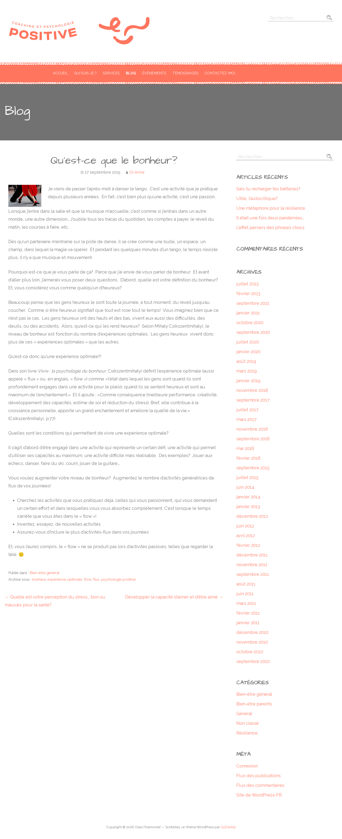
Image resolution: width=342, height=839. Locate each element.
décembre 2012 (252, 516)
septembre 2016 (253, 438)
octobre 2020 (249, 322)
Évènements (154, 73)
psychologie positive (118, 579)
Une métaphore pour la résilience (270, 208)
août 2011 (245, 584)
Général (244, 713)
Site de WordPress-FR (259, 795)
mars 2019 (246, 371)
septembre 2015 (253, 467)
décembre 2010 (252, 632)
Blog (131, 73)
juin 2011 (245, 593)
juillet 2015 (247, 477)
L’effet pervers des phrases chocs (270, 227)
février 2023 (248, 293)
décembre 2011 (252, 555)
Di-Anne (137, 172)
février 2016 (248, 458)
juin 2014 (245, 487)
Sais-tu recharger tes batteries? (268, 188)
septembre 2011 (252, 574)
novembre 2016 (252, 429)
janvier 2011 (248, 622)
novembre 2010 (252, 642)
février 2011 (248, 613)
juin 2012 (245, 526)
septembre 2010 (253, 661)
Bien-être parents (254, 704)
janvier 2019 (248, 380)
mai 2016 (245, 448)
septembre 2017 (253, 400)
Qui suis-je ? (85, 73)
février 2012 (248, 545)
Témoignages (185, 73)
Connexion (247, 766)
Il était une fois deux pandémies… (270, 217)
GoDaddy (228, 827)
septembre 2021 (252, 303)
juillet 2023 (247, 283)
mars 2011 (246, 603)
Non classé (247, 723)
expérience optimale (64, 579)
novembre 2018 (252, 390)
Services (111, 73)
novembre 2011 (251, 564)
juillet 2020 (247, 342)
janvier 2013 (248, 506)
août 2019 (246, 361)
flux (96, 579)
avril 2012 (245, 535)
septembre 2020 (253, 332)
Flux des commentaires (260, 785)
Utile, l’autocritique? (257, 198)
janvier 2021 (248, 313)
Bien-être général (44, 573)
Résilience (247, 733)
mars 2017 (246, 419)
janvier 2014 (248, 496)
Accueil (60, 73)
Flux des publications (258, 775)
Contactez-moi (220, 73)
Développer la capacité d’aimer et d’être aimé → (174, 597)
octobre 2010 (249, 651)
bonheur (39, 579)
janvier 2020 (248, 351)
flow (87, 579)
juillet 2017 (247, 409)
